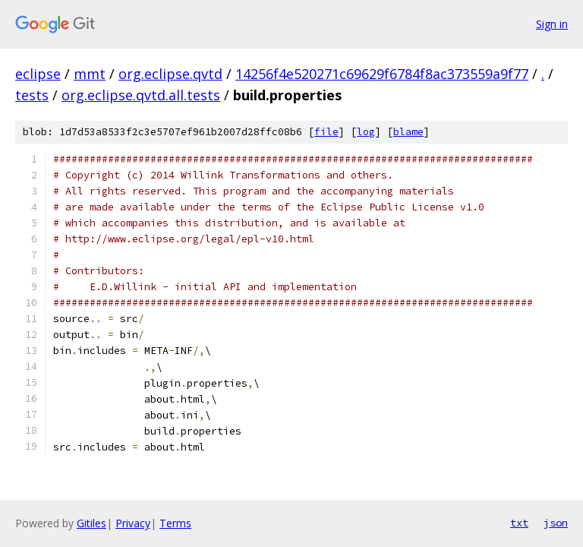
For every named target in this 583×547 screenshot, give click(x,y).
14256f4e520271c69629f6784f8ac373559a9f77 (381, 74)
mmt (90, 74)
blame (408, 131)
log (366, 131)
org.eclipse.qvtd (170, 74)
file (326, 131)
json (556, 523)
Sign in (552, 24)
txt (519, 523)
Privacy (132, 523)
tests (32, 95)
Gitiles (91, 523)
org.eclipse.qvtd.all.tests (140, 95)
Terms (175, 523)
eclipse (38, 74)
